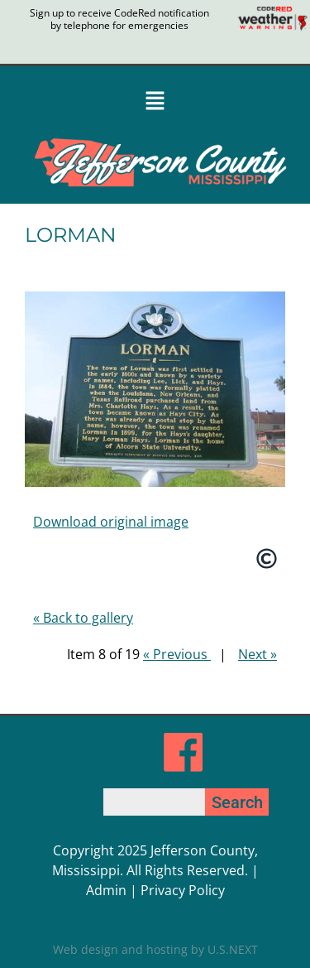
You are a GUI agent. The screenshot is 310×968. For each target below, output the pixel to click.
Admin (106, 890)
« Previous (177, 654)
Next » (257, 654)
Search (237, 802)
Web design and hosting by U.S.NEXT (155, 949)
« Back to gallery (83, 618)
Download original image (110, 522)
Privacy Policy (183, 890)
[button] (155, 102)
